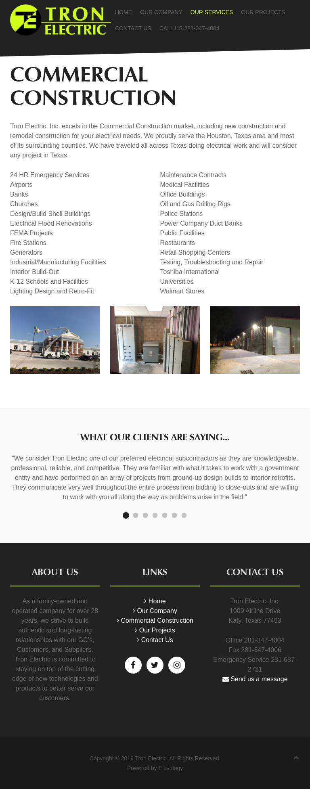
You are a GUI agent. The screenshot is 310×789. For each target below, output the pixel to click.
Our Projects (263, 12)
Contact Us (133, 28)
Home (123, 12)
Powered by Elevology (155, 768)
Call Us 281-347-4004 (189, 28)
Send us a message (255, 679)
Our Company (161, 12)
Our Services (212, 12)
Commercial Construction (155, 620)
